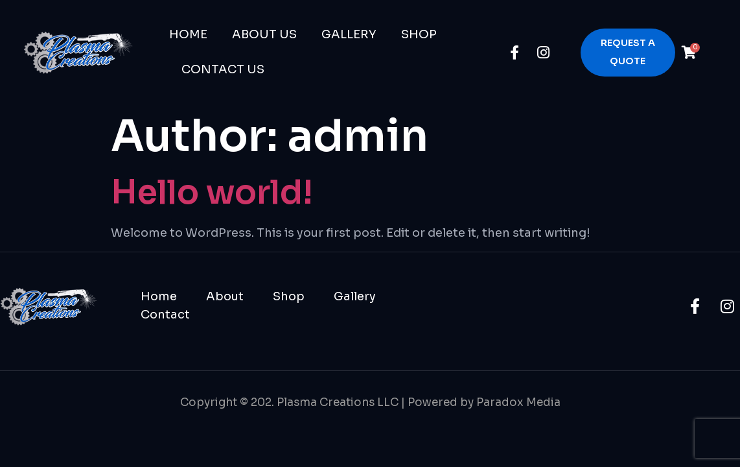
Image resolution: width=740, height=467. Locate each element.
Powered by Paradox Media (484, 402)
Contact (165, 314)
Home (188, 34)
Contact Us (222, 69)
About (225, 296)
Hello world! (212, 192)
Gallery (348, 34)
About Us (264, 34)
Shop (419, 34)
